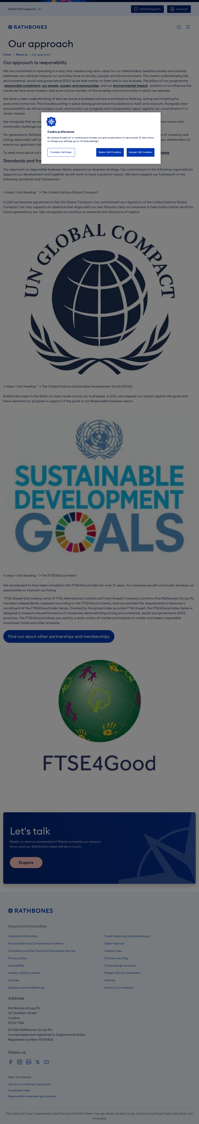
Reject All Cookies (110, 152)
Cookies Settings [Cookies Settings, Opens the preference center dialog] (61, 152)
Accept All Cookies (140, 152)
